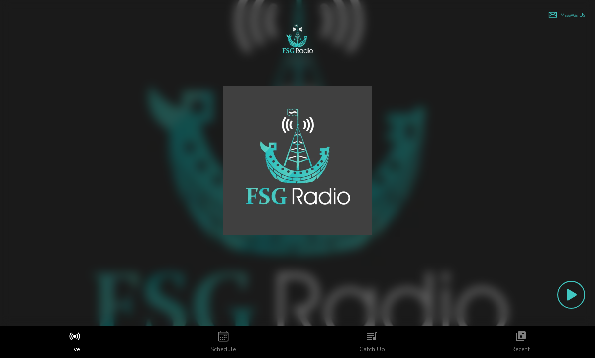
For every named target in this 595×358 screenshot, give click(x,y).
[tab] (74, 342)
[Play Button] (571, 295)
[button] (566, 14)
